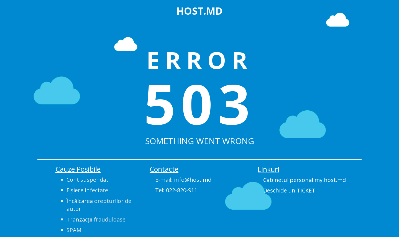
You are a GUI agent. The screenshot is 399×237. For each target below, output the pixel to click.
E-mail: (183, 179)
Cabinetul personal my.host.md (304, 180)
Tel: (176, 190)
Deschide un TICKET (289, 190)
